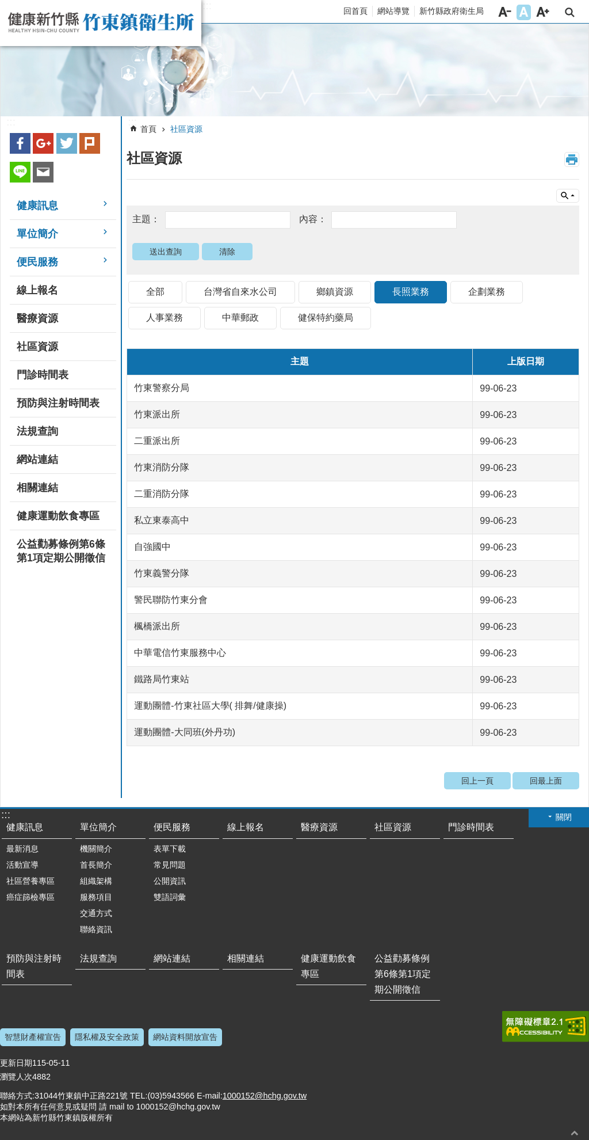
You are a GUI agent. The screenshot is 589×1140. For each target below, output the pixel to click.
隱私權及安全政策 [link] (107, 1037)
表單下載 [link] (170, 848)
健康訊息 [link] (37, 205)
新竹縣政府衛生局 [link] (451, 11)
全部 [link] (155, 292)
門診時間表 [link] (42, 375)
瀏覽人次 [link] (16, 1076)
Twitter (66, 143)
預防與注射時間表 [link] (58, 403)
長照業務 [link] (410, 292)
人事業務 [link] (164, 317)
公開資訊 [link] (170, 881)
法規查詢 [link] (37, 431)
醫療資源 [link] (37, 318)
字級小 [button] (505, 12)
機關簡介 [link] (96, 848)
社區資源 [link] (37, 346)
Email (43, 172)
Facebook (20, 143)
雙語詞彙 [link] (170, 897)
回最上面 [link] (546, 780)
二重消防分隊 (161, 494)
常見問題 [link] (170, 864)
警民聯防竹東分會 (171, 600)
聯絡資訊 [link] (96, 929)
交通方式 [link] (96, 913)
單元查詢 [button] (567, 196)
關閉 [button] (564, 817)
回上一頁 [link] (477, 780)
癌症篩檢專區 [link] (30, 897)
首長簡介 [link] (96, 864)
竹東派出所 (157, 414)
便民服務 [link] (37, 262)
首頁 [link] (148, 129)
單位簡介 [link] (37, 234)
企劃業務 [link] (486, 292)
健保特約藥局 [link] (325, 317)
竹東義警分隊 (161, 573)
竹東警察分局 (161, 388)
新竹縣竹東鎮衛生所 (100, 23)
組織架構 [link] (96, 881)
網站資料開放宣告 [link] (185, 1037)
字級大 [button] (543, 12)
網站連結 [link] (37, 459)
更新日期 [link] (16, 1062)
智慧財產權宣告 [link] (33, 1037)
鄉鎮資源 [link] (334, 292)
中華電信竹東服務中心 (180, 653)
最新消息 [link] (22, 848)
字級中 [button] (524, 12)
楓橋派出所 (157, 626)
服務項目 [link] (96, 897)
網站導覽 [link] (393, 11)
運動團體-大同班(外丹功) (184, 732)
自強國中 (152, 547)
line (20, 172)
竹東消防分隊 (161, 467)
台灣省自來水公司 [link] (240, 292)
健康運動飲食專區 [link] (58, 516)
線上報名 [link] (37, 290)
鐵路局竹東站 (161, 679)
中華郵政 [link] (240, 317)
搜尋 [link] (569, 12)
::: (207, 6)
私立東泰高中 (161, 520)
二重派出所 (157, 441)
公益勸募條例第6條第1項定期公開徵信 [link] (61, 551)
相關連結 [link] (37, 487)
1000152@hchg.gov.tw (265, 1095)
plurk (89, 143)
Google (43, 143)
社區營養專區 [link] (30, 881)
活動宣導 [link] (22, 864)
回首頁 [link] (355, 11)
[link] (294, 70)
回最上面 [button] (574, 1133)
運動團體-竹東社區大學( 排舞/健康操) (210, 705)
